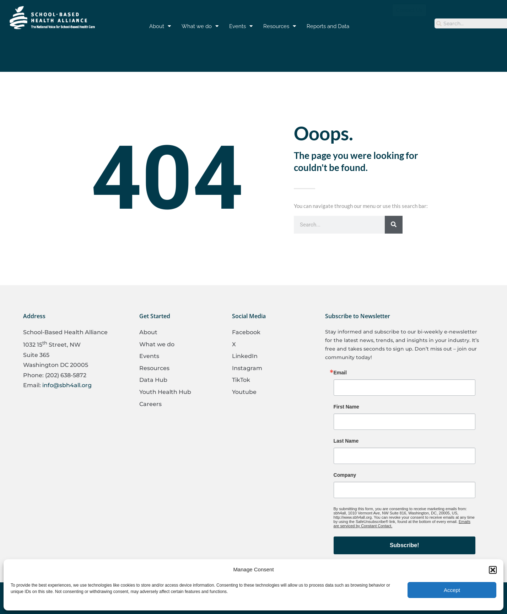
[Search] (394, 225)
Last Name (346, 440)
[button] (492, 569)
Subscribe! (404, 545)
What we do (200, 26)
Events (241, 26)
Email (340, 372)
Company (345, 474)
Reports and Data (328, 26)
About (160, 26)
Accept (452, 590)
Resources (279, 26)
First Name (346, 406)
